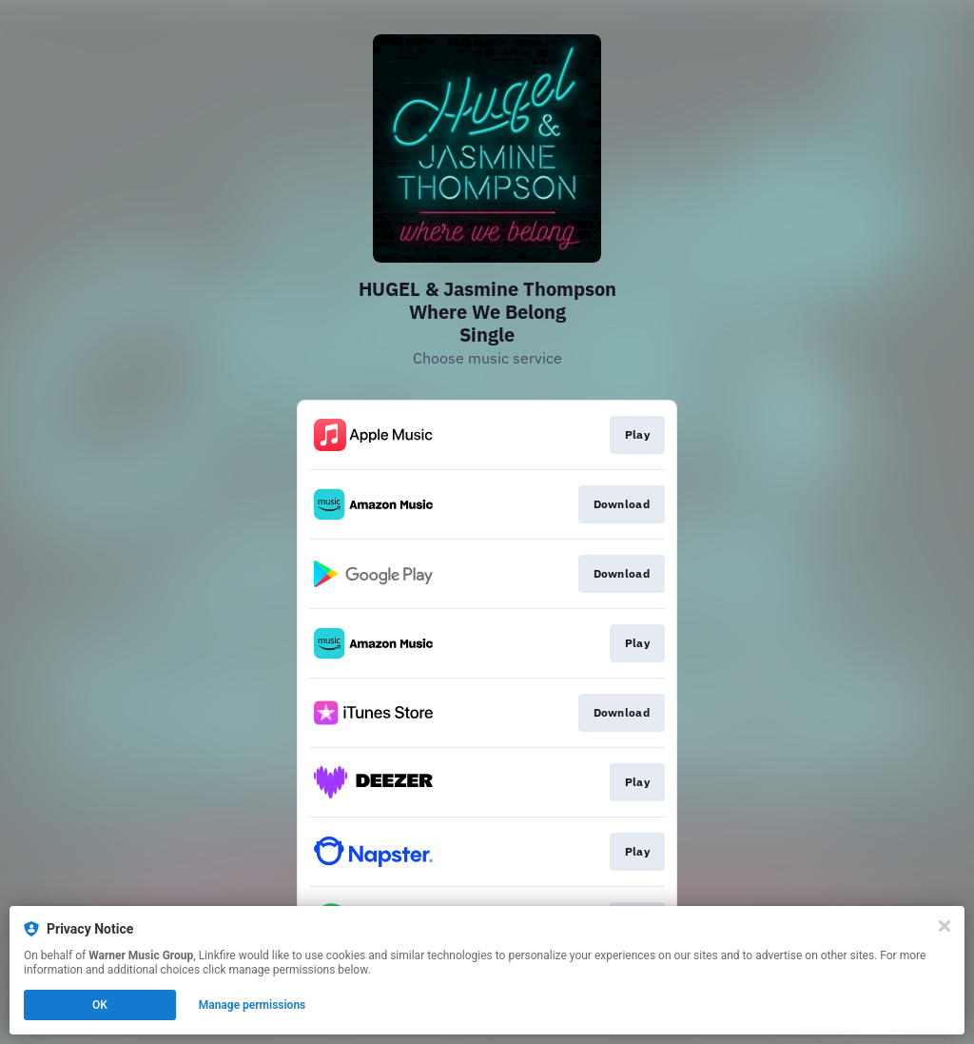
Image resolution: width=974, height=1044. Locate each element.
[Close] (944, 926)
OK (99, 1005)
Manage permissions (252, 1005)
